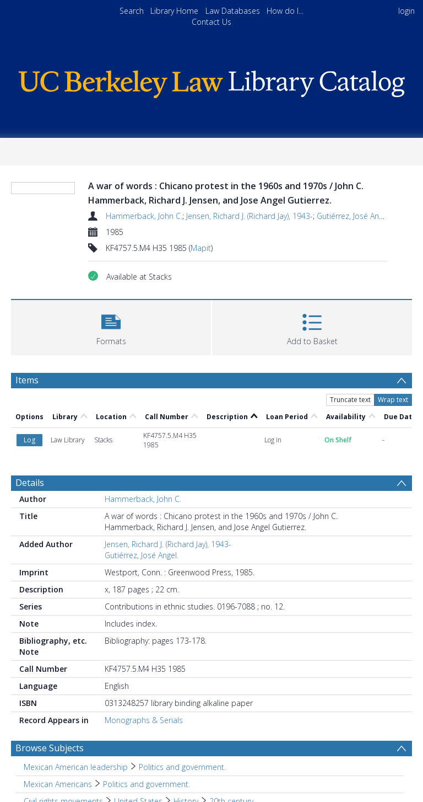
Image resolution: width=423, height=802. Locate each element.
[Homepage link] (211, 81)
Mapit (201, 248)
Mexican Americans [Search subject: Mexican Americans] (58, 784)
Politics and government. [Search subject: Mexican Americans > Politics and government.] (146, 784)
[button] (111, 326)
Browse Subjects (49, 748)
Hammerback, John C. (144, 216)
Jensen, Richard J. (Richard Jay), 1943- (249, 216)
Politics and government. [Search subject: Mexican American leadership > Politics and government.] (182, 767)
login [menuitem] (406, 11)
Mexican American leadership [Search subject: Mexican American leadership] (76, 767)
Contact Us (211, 22)
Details (29, 483)
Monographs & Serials (144, 720)
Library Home (174, 11)
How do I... (285, 11)
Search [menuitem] (132, 11)
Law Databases (232, 11)
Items (27, 380)
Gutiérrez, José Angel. (354, 216)
